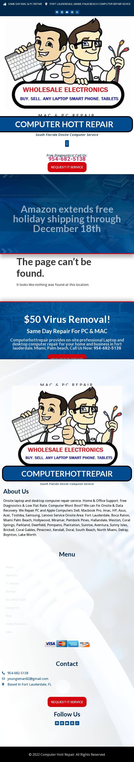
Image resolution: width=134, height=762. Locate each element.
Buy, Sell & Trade (16, 599)
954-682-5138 (67, 159)
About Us (11, 575)
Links (9, 632)
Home (9, 567)
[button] (67, 143)
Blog (8, 615)
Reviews (11, 591)
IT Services (12, 583)
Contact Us (12, 607)
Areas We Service (16, 623)
